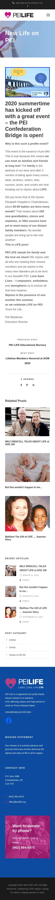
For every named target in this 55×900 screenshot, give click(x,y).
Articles (12, 640)
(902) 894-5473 (22, 3)
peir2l (12, 48)
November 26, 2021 (33, 617)
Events (12, 647)
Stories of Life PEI (17, 655)
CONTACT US (36, 3)
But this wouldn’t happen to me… (23, 487)
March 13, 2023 (31, 575)
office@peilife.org (17, 802)
